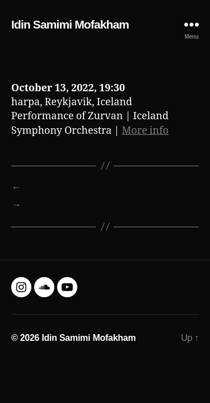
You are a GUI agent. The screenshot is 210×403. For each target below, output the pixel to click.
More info (145, 130)
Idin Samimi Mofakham (70, 24)
